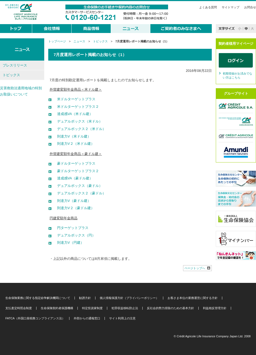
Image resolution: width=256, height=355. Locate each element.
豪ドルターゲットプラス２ (76, 171)
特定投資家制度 (92, 308)
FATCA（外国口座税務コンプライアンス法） (35, 318)
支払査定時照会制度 (18, 308)
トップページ (57, 41)
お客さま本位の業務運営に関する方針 (193, 298)
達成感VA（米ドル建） (73, 114)
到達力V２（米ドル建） (74, 144)
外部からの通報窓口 (87, 318)
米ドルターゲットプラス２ (76, 107)
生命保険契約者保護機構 (57, 308)
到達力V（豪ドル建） (72, 201)
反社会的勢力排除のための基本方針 (170, 308)
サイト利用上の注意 (122, 318)
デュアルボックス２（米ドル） (80, 129)
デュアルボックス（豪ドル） (78, 186)
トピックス (100, 41)
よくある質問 (208, 7)
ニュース (79, 41)
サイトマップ (230, 7)
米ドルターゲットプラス (74, 99)
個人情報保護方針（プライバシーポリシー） (129, 298)
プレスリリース (15, 65)
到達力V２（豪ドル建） (74, 208)
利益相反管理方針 (215, 308)
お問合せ (250, 7)
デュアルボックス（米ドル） (78, 121)
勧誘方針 (85, 298)
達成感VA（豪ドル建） (73, 178)
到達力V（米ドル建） (72, 136)
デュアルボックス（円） (74, 235)
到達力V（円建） (69, 243)
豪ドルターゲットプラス (74, 163)
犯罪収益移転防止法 (125, 308)
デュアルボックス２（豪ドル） (80, 193)
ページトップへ (194, 268)
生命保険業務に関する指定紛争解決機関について (37, 298)
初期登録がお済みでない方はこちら (237, 75)
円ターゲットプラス (71, 228)
